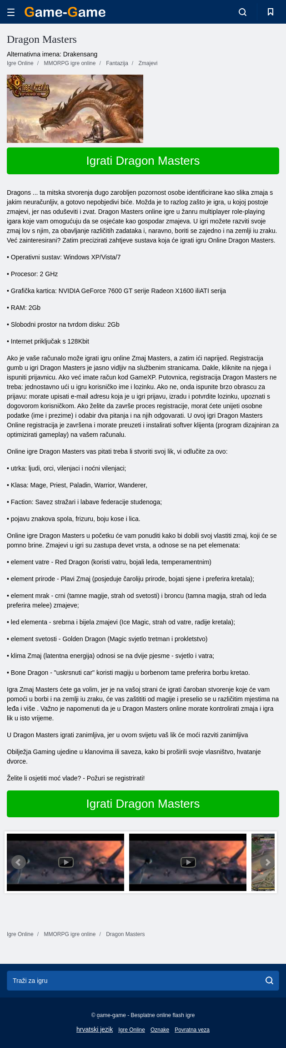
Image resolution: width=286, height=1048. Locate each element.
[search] (269, 981)
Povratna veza (192, 1030)
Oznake (160, 1030)
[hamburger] (11, 12)
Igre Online (131, 1030)
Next (267, 862)
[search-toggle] (242, 11)
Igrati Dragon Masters (143, 160)
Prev (18, 862)
